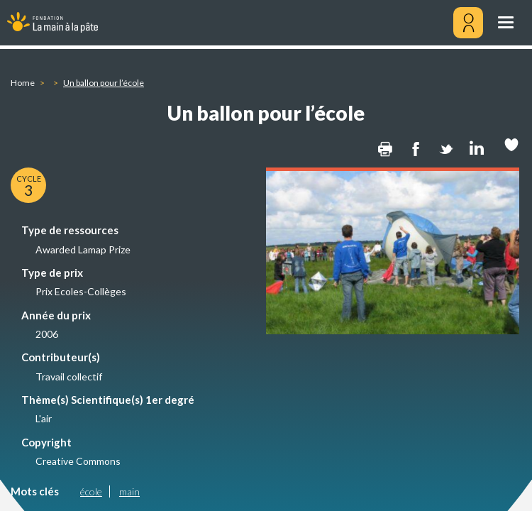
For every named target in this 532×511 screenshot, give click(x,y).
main (129, 491)
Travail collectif (68, 376)
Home (23, 82)
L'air (43, 418)
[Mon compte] (468, 22)
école (91, 491)
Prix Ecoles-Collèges (80, 291)
